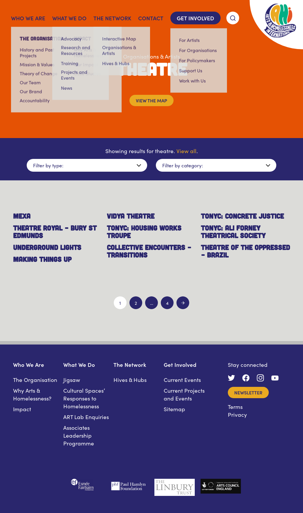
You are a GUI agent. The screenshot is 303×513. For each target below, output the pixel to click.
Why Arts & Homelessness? (32, 394)
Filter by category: (182, 165)
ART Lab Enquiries (86, 416)
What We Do (69, 18)
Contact (150, 18)
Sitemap (174, 409)
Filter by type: (48, 165)
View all (186, 151)
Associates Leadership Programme (78, 435)
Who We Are (28, 18)
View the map (151, 100)
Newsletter (248, 392)
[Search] (232, 18)
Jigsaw (71, 379)
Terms (235, 406)
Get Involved (195, 18)
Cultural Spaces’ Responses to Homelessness (84, 398)
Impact (22, 409)
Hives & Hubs (130, 379)
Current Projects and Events (184, 394)
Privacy (237, 414)
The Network (112, 18)
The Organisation (35, 379)
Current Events (182, 379)
